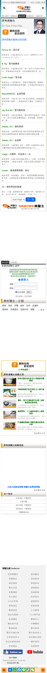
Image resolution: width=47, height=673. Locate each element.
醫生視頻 (35, 628)
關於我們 (35, 642)
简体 (43, 2)
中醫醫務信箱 (23, 512)
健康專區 (35, 588)
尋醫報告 (14, 16)
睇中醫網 (8, 494)
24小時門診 (35, 615)
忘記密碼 (28, 296)
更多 (41, 310)
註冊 (38, 2)
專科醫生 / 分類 (14, 301)
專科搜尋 (13, 583)
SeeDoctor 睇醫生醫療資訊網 (14, 2)
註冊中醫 (23, 502)
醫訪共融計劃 (13, 633)
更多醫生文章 (39, 433)
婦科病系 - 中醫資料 (23, 509)
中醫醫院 (35, 624)
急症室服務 (13, 615)
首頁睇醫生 (13, 574)
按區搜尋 (35, 579)
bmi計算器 (13, 601)
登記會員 (19, 296)
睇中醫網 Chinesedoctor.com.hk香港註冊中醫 (14, 660)
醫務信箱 (13, 610)
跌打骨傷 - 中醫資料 (23, 505)
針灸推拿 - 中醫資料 (23, 498)
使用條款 (13, 646)
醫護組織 (13, 628)
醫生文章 (13, 588)
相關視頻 (30, 16)
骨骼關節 (13, 592)
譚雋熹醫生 (8, 20)
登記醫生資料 (35, 637)
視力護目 (13, 597)
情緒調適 (35, 592)
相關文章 (39, 16)
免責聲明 (35, 646)
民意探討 (35, 597)
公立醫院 (35, 610)
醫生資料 (5, 16)
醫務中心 (35, 619)
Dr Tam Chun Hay (12, 25)
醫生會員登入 (35, 633)
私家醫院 (13, 619)
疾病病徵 (35, 606)
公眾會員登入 (13, 637)
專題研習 (35, 583)
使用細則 (13, 262)
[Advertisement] (23, 234)
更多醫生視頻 (39, 490)
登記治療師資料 (13, 642)
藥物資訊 (13, 606)
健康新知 (35, 601)
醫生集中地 (13, 624)
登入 (33, 2)
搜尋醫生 (35, 574)
